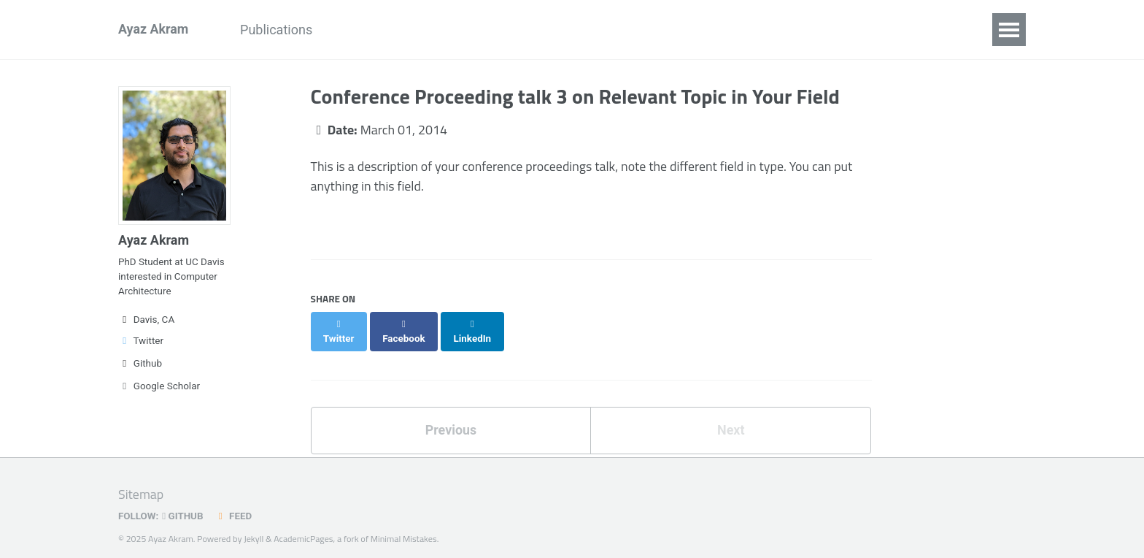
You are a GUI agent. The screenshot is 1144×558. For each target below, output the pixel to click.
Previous (450, 416)
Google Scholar (159, 388)
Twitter (140, 342)
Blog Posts (710, 29)
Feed (234, 502)
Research (426, 29)
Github (140, 365)
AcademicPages (304, 525)
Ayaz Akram (153, 29)
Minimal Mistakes (404, 525)
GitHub (183, 502)
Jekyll (253, 525)
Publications (277, 29)
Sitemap (141, 482)
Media (635, 29)
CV (776, 29)
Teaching (563, 29)
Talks (495, 29)
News (356, 29)
